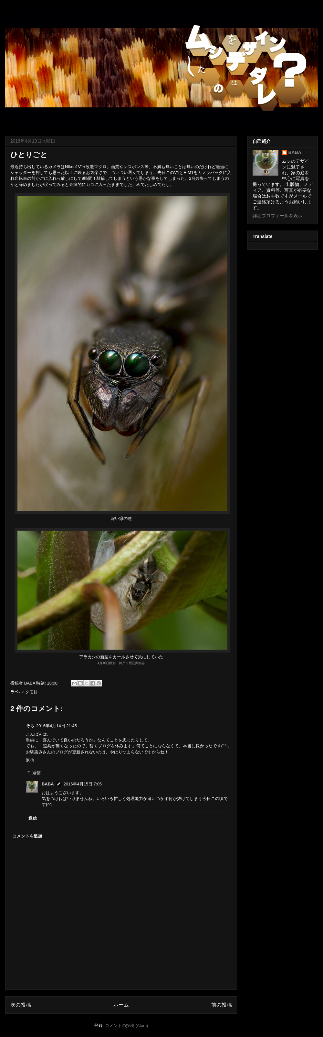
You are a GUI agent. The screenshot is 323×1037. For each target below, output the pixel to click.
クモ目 (31, 691)
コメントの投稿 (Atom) (126, 1025)
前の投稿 (221, 1005)
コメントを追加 (27, 836)
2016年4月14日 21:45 (56, 725)
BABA (48, 784)
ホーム (121, 1005)
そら (30, 725)
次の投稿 (20, 1005)
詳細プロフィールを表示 (277, 215)
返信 (30, 760)
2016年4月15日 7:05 (83, 784)
